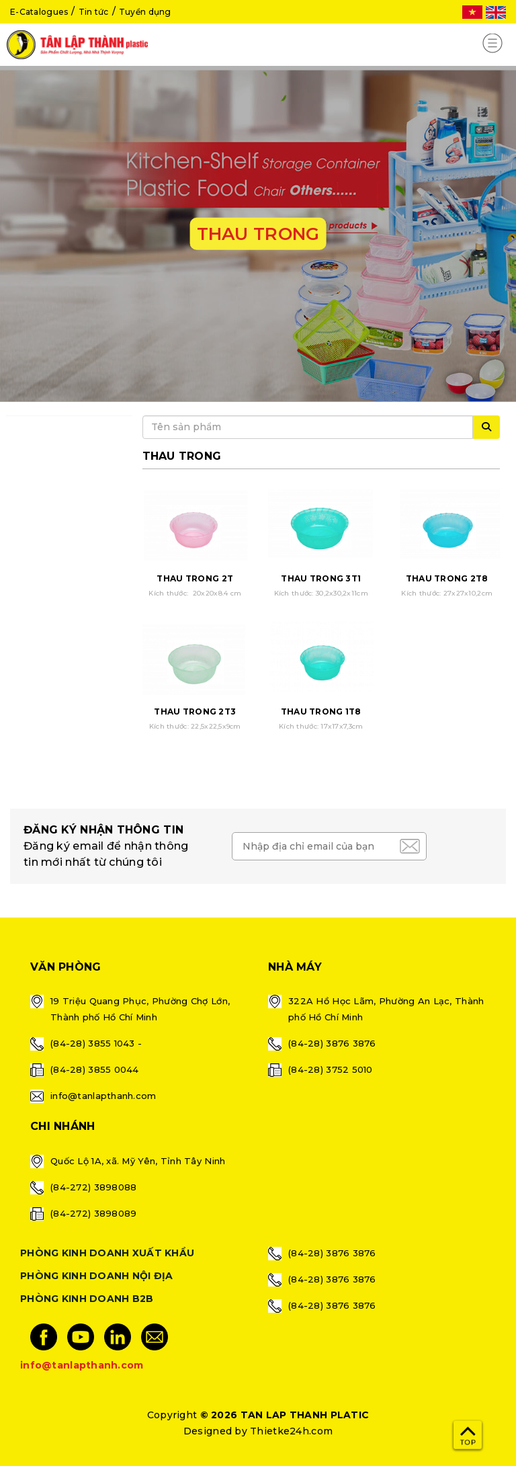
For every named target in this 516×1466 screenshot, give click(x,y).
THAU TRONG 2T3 (195, 711)
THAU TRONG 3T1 (321, 578)
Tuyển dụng (145, 12)
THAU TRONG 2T (195, 578)
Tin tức (94, 12)
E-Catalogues (39, 12)
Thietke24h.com (291, 1431)
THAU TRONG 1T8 (321, 711)
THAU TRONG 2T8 (447, 578)
